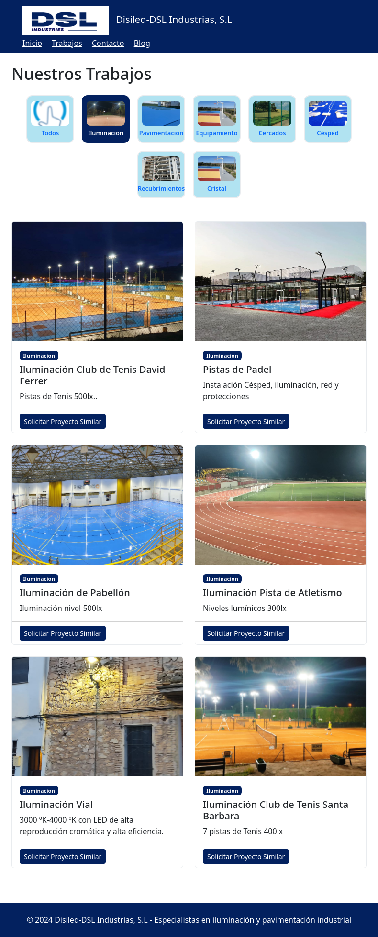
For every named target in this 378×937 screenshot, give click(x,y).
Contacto (108, 43)
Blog (142, 43)
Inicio (32, 43)
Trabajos (67, 43)
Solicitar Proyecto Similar (62, 421)
